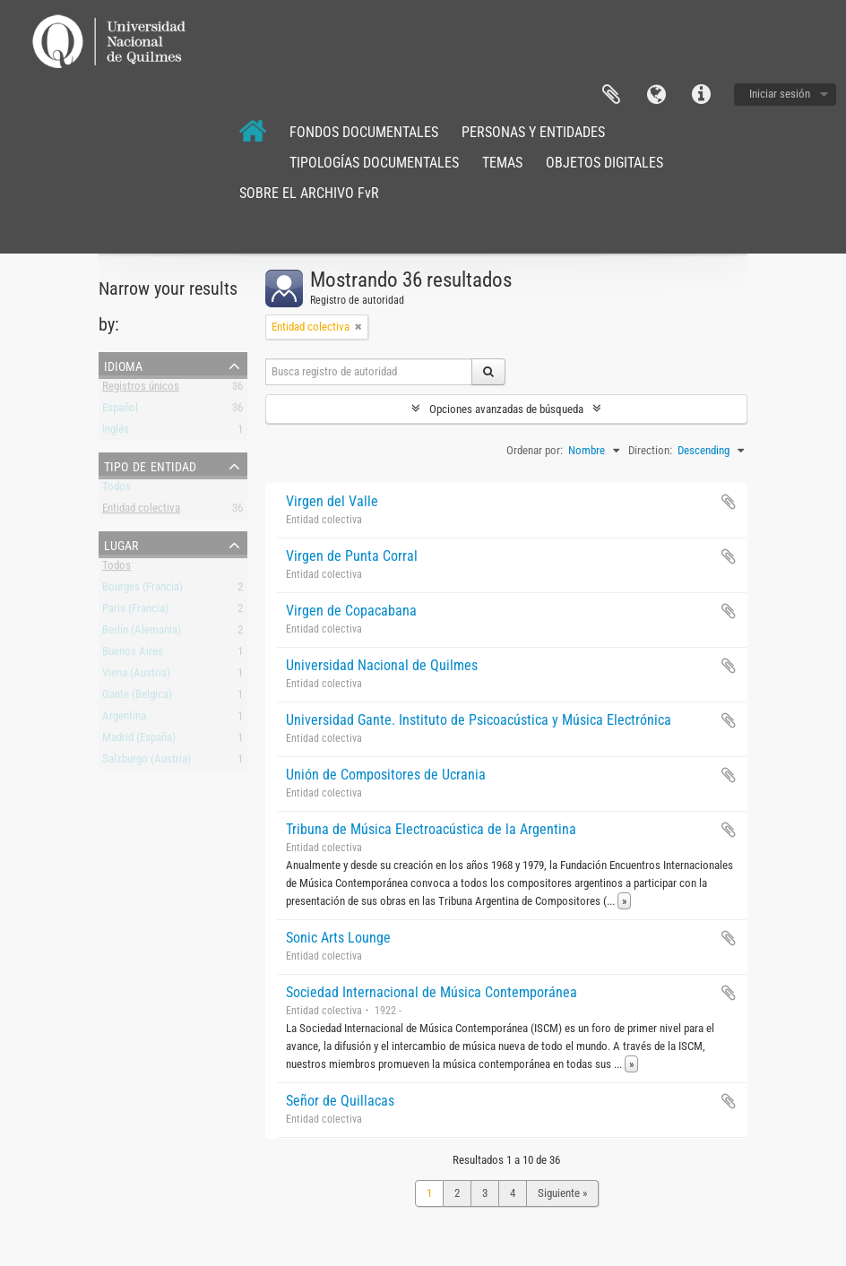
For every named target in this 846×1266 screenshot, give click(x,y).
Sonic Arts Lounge (338, 937)
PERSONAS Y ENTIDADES (533, 132)
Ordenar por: (534, 450)
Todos (116, 489)
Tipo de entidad (150, 465)
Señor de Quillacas (340, 1100)
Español (120, 411)
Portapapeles (611, 95)
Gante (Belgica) (137, 697)
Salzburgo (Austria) (146, 762)
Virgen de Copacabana (351, 610)
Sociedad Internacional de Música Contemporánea (431, 992)
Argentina (124, 719)
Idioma (656, 95)
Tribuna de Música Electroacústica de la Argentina (431, 829)
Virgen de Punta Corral (352, 555)
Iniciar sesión (779, 93)
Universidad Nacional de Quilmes (382, 665)
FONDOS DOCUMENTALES (363, 132)
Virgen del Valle (332, 501)
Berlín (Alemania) (141, 633)
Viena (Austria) (136, 676)
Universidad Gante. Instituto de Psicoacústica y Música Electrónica (478, 719)
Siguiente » (562, 1193)
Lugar (121, 544)
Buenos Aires (132, 654)
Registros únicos (140, 389)
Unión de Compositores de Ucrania (386, 774)
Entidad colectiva (141, 511)
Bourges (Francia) (142, 590)
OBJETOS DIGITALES (604, 162)
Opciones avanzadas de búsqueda (506, 409)
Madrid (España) (139, 740)
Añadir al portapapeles (729, 502)
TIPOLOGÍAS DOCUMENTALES (374, 162)
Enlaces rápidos (700, 95)
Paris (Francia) (135, 611)
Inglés (115, 432)
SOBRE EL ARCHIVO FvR (309, 193)
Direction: (650, 450)
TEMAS (502, 162)
